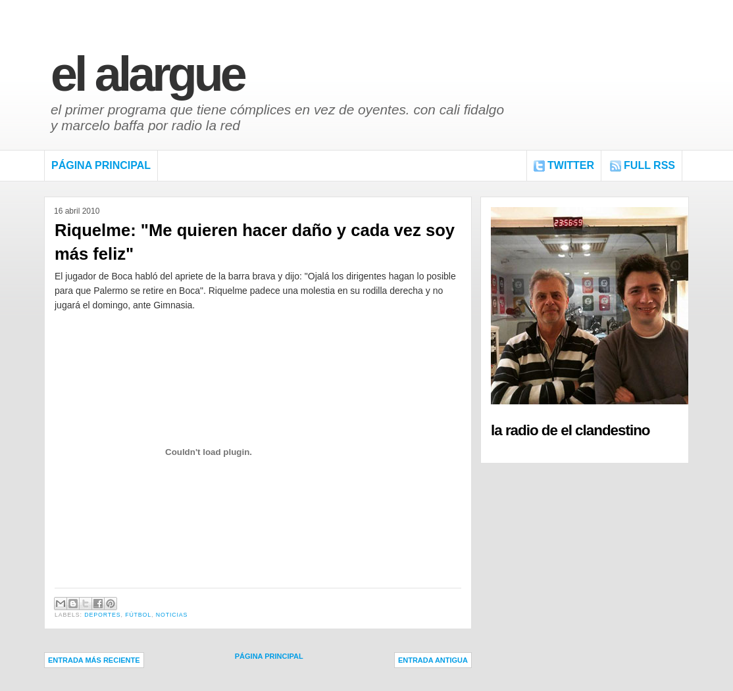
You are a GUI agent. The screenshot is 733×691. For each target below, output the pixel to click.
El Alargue (147, 74)
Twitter (570, 165)
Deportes (102, 614)
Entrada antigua (433, 660)
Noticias (172, 614)
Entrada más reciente (94, 660)
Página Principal (101, 165)
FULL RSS (649, 165)
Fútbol (138, 614)
